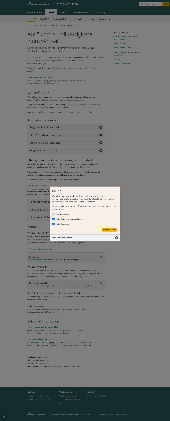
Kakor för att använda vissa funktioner (69, 219)
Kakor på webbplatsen (85, 237)
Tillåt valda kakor (109, 229)
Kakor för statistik (62, 224)
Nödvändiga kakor (62, 214)
